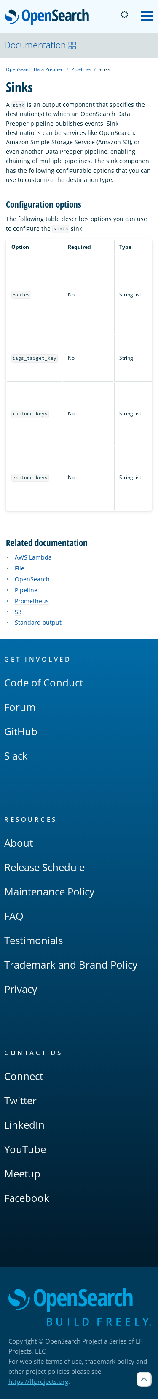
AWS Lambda (33, 557)
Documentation (40, 45)
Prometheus (32, 601)
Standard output (38, 622)
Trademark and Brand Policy (70, 964)
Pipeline (26, 590)
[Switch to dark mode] (124, 15)
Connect (23, 1076)
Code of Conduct (43, 682)
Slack (16, 756)
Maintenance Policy (49, 891)
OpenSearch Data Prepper (34, 69)
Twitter (20, 1100)
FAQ (14, 916)
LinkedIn (24, 1125)
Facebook (26, 1198)
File (19, 568)
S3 (18, 612)
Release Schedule (44, 867)
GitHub (20, 731)
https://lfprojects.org (38, 1381)
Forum (19, 707)
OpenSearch (49, 17)
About (18, 843)
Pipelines (81, 69)
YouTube (25, 1149)
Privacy (20, 989)
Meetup (22, 1173)
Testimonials (33, 940)
